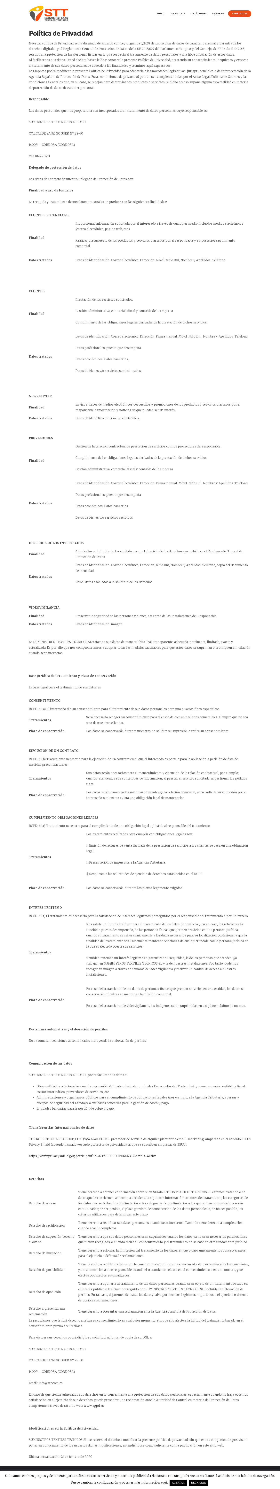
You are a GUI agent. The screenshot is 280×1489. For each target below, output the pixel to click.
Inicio (161, 13)
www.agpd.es (94, 1406)
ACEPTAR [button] (178, 1482)
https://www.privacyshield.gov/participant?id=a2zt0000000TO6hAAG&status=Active (92, 1156)
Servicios (178, 13)
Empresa (218, 13)
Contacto (239, 13)
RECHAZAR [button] (198, 1482)
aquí (164, 1482)
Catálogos (199, 13)
